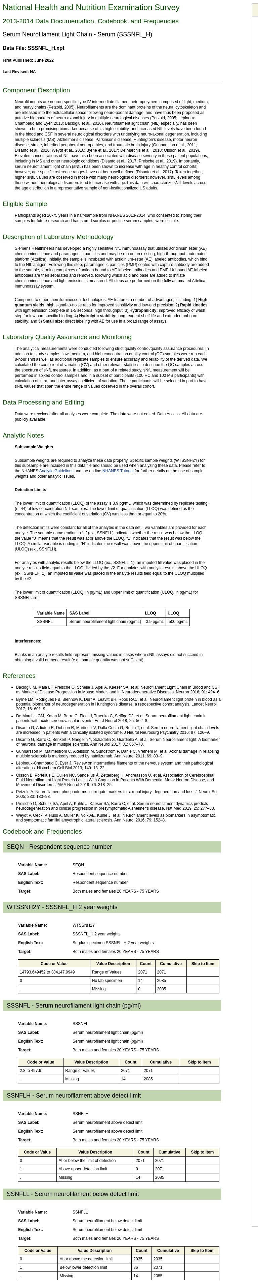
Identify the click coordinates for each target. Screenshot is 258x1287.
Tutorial (127, 471)
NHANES (111, 471)
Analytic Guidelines (56, 471)
